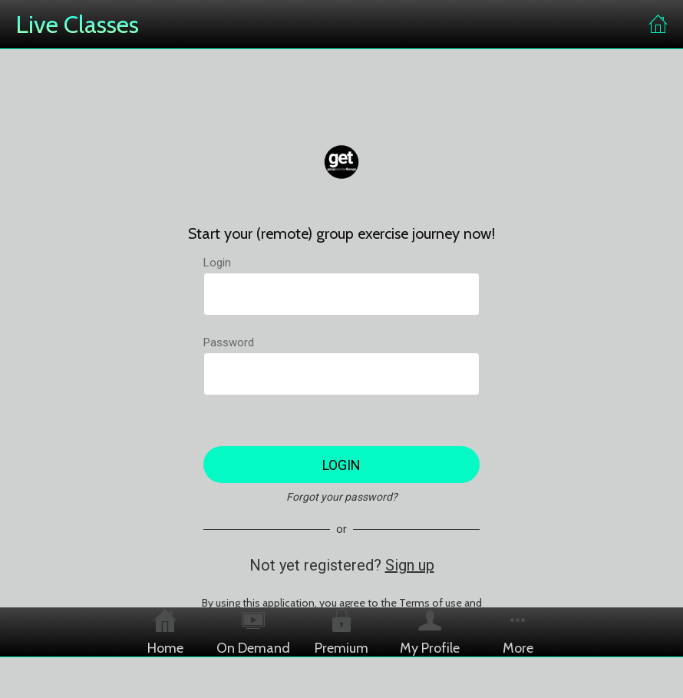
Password (228, 342)
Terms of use (430, 603)
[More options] (518, 632)
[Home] (658, 24)
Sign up (409, 565)
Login (217, 263)
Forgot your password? (342, 497)
